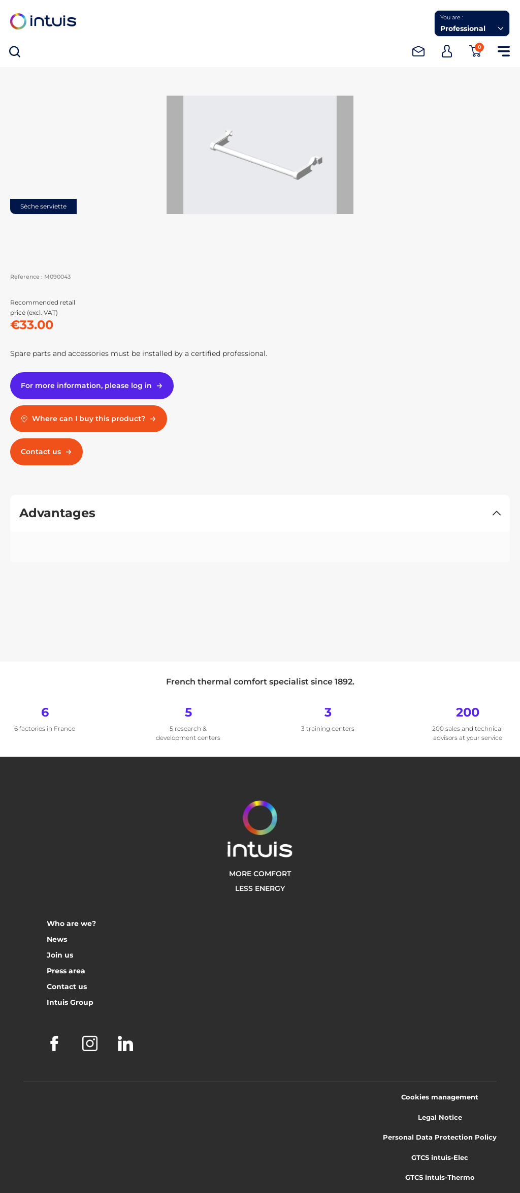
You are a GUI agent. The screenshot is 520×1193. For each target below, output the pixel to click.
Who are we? (71, 923)
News (57, 939)
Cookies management (439, 1097)
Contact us (67, 986)
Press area (66, 970)
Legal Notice (440, 1117)
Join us (60, 955)
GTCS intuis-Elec (439, 1157)
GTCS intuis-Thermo (440, 1177)
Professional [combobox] (462, 28)
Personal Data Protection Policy (440, 1137)
